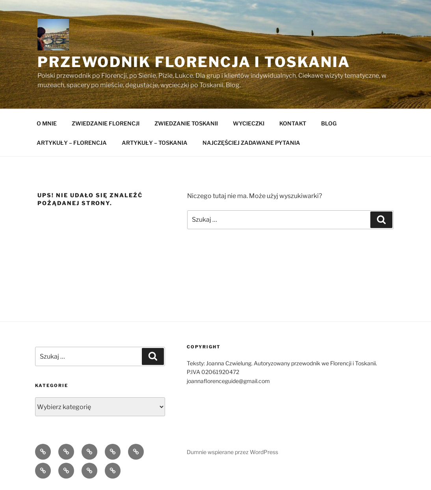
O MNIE (47, 123)
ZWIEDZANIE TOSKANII (186, 123)
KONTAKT (292, 123)
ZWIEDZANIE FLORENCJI (105, 123)
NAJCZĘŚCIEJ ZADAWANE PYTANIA (251, 142)
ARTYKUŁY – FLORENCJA (72, 142)
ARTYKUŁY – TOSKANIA (155, 142)
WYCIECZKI (248, 123)
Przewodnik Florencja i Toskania (193, 62)
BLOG (328, 123)
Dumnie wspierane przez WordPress (232, 452)
